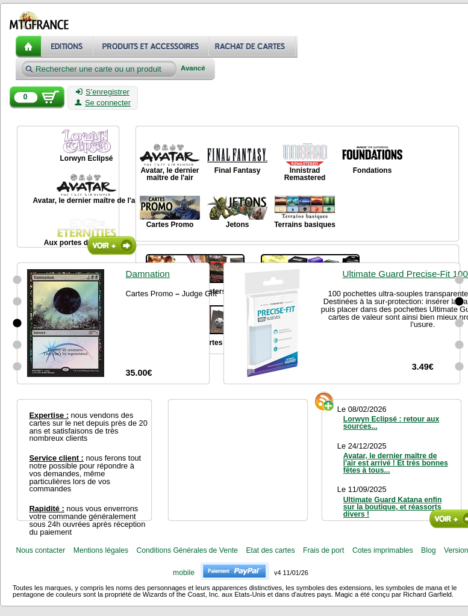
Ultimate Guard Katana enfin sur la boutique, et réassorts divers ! (392, 507)
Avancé (193, 68)
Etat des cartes (270, 550)
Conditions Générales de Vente (187, 550)
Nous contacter (40, 550)
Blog (428, 550)
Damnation (148, 274)
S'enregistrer (102, 92)
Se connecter (103, 103)
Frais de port (323, 550)
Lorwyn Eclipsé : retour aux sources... (391, 422)
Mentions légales (100, 550)
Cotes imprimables (382, 550)
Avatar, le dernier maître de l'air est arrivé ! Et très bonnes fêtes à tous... (395, 463)
